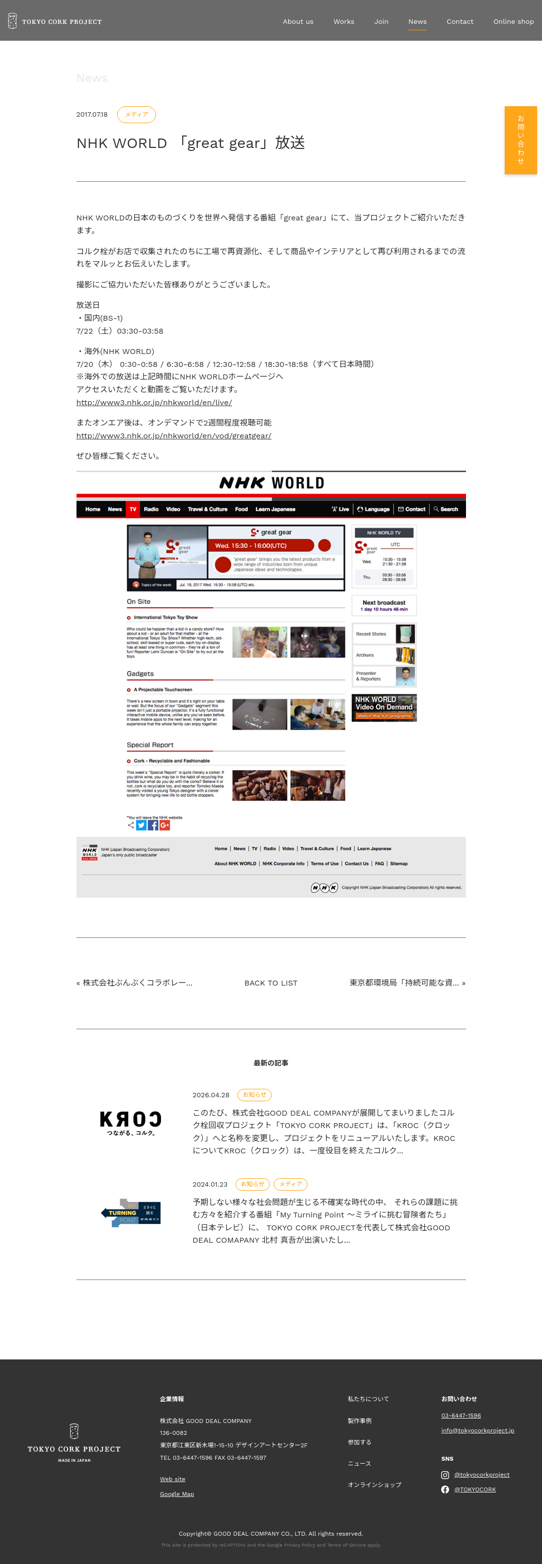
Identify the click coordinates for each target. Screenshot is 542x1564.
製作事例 (360, 1421)
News (417, 21)
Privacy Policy (299, 1545)
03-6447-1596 (193, 1457)
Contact (460, 21)
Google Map (177, 1494)
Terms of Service (346, 1545)
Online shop (513, 21)
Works (343, 21)
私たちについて (368, 1399)
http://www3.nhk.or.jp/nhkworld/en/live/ (154, 402)
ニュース (359, 1463)
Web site (172, 1479)
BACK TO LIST (271, 983)
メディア (136, 114)
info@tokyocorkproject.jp (477, 1430)
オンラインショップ (374, 1485)
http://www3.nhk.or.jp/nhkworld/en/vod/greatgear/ (174, 435)
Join (381, 21)
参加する (360, 1442)
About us (298, 21)
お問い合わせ (520, 140)
